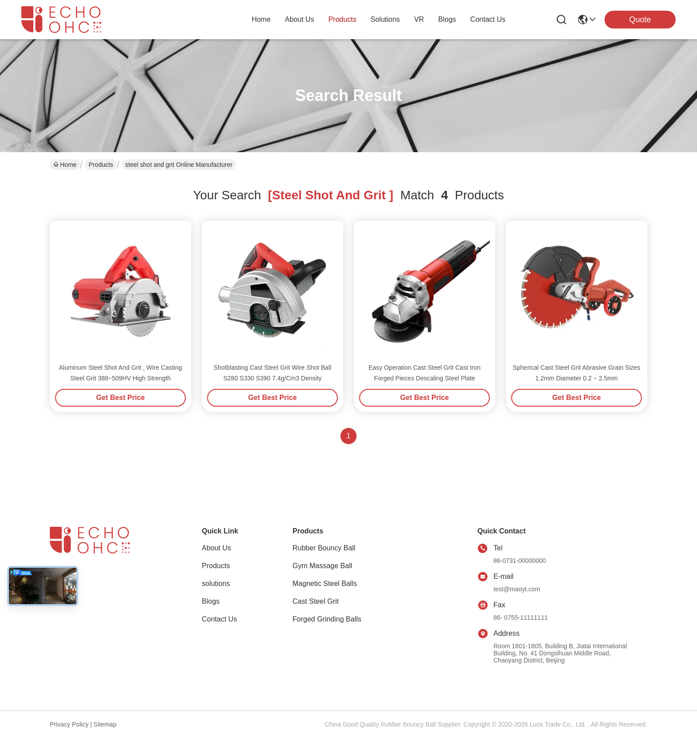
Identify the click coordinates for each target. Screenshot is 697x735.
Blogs (211, 601)
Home (261, 19)
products (342, 19)
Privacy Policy (69, 724)
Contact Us (219, 619)
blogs (447, 19)
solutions (385, 19)
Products (100, 164)
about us (299, 19)
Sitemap (105, 724)
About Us (216, 548)
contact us (487, 19)
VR (419, 19)
